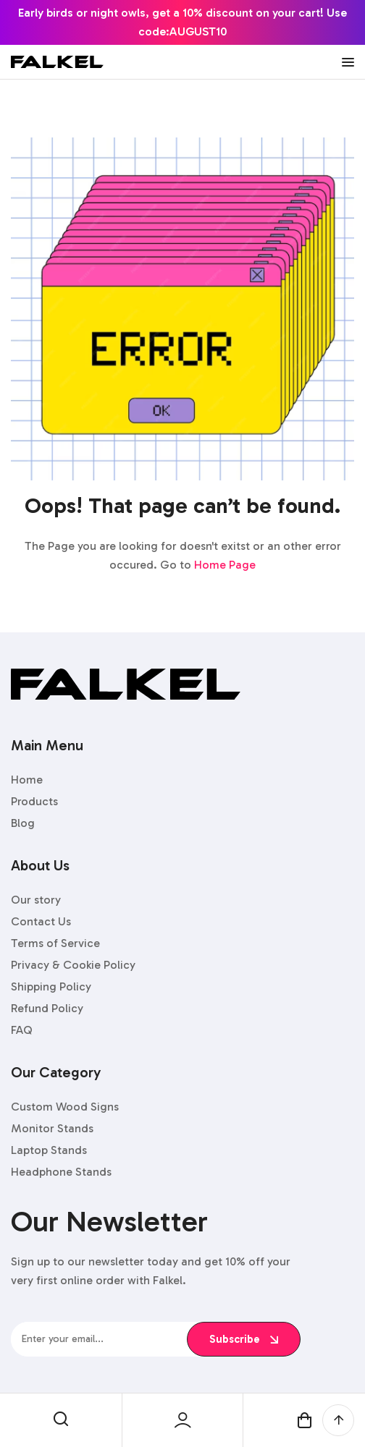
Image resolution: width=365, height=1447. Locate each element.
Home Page (225, 565)
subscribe (243, 1339)
